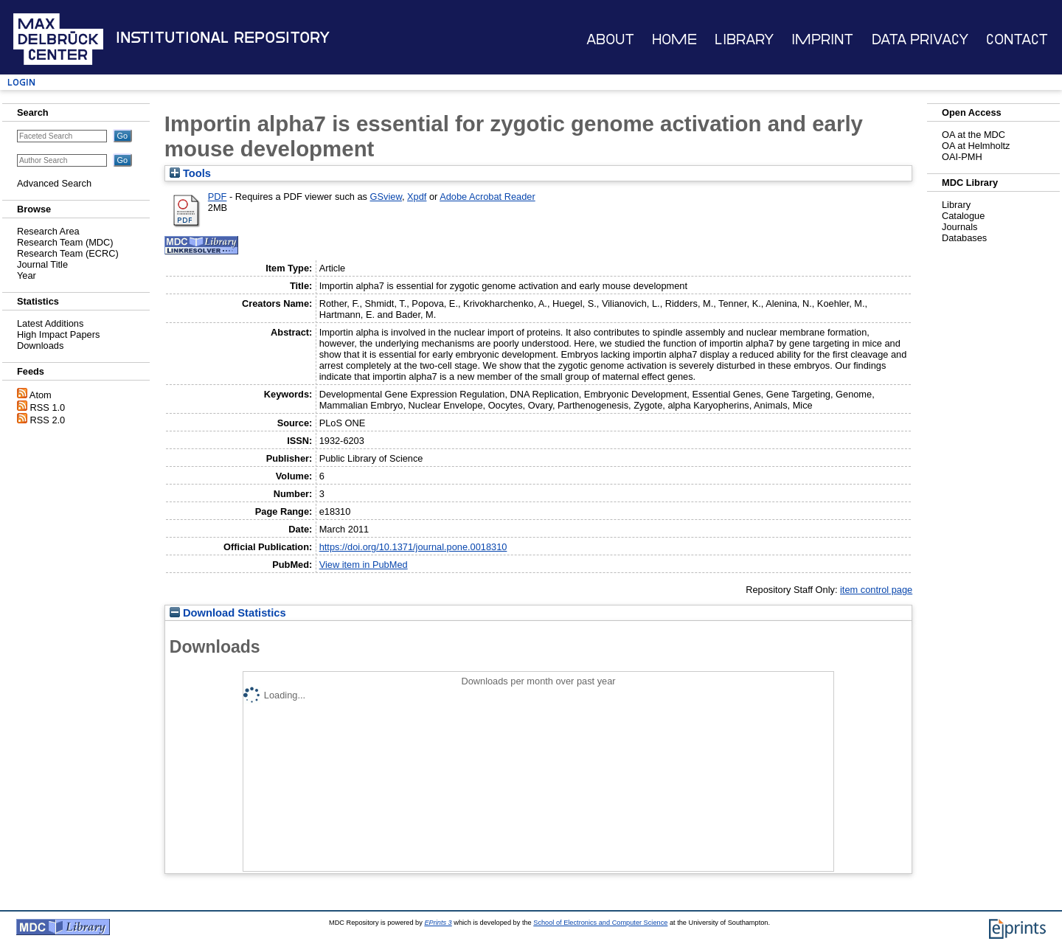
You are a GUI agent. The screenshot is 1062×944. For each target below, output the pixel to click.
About (610, 39)
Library (744, 39)
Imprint (822, 39)
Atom (41, 394)
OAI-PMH (962, 156)
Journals (959, 226)
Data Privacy (920, 39)
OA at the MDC (973, 134)
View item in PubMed (363, 564)
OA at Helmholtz (976, 145)
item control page (876, 589)
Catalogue (963, 215)
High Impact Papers (58, 334)
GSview (386, 196)
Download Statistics (228, 613)
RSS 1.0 (48, 407)
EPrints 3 (437, 922)
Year (26, 275)
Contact (1017, 39)
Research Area (48, 231)
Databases (964, 237)
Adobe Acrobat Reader (487, 196)
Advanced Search (54, 183)
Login (21, 82)
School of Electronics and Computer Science (600, 922)
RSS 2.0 (48, 420)
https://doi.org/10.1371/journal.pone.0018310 (413, 546)
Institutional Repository (223, 37)
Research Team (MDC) (65, 242)
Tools (190, 173)
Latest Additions (50, 323)
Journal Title (42, 264)
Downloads (40, 345)
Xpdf (416, 196)
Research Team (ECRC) (68, 253)
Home (674, 39)
